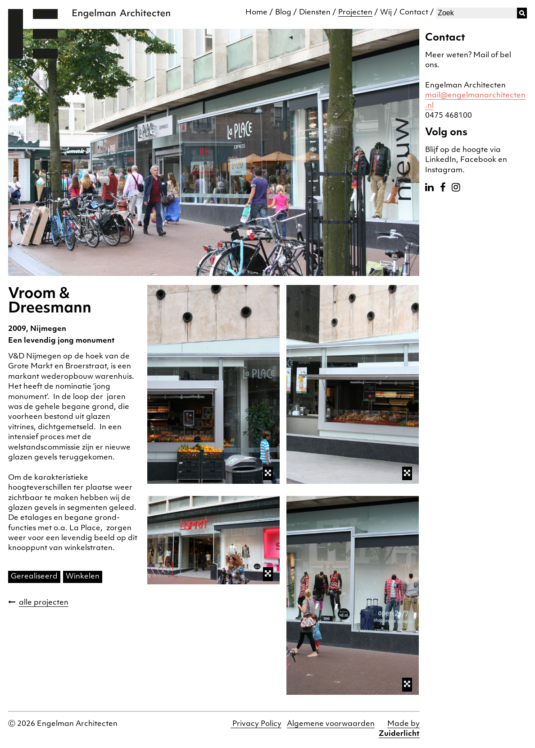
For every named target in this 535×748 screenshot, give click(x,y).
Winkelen (83, 576)
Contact (413, 12)
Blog (283, 12)
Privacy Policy (256, 724)
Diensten (315, 12)
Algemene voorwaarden (331, 724)
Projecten (355, 12)
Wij (386, 12)
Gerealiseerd (34, 576)
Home (256, 12)
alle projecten (43, 602)
